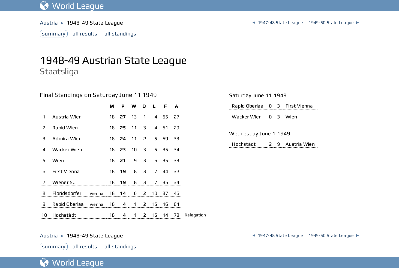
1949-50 (333, 22)
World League (72, 6)
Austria (49, 22)
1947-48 (278, 22)
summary (53, 33)
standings (120, 33)
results (85, 33)
